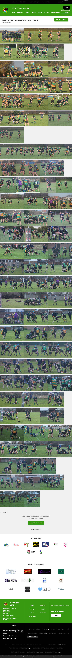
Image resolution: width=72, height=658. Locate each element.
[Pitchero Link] (67, 3)
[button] (13, 12)
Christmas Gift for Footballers (18, 652)
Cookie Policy (53, 633)
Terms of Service (32, 633)
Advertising (45, 629)
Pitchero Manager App (25, 648)
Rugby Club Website (63, 644)
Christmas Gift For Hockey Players (53, 652)
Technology (60, 629)
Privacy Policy (43, 633)
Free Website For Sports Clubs (11, 644)
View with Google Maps (10, 619)
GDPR (67, 629)
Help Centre (31, 629)
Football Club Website (26, 644)
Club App (14, 2)
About (38, 629)
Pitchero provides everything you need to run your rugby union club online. (13, 632)
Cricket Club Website (39, 644)
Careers (53, 629)
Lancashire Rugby (34, 2)
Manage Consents (64, 633)
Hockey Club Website (51, 644)
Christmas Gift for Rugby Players (35, 652)
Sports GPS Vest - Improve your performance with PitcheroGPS (48, 648)
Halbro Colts (46, 2)
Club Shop (23, 2)
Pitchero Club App (13, 648)
